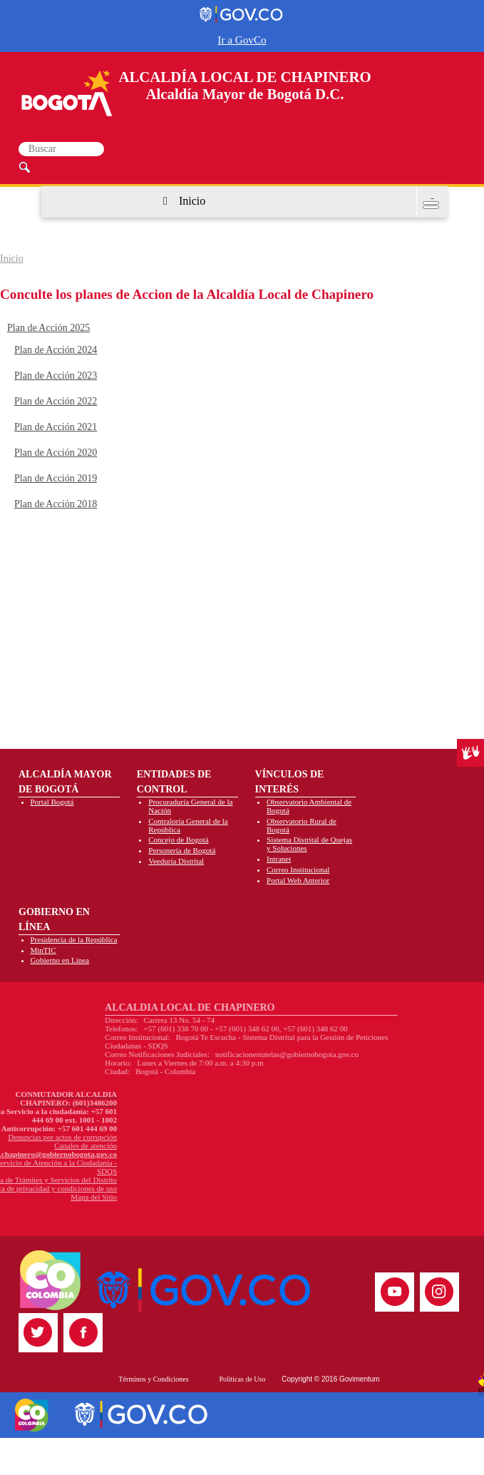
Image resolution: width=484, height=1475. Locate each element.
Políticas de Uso (242, 1379)
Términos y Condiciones (153, 1379)
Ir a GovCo (241, 40)
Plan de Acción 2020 (55, 452)
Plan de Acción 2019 (55, 478)
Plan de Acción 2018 (55, 504)
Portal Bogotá (52, 801)
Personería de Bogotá (181, 850)
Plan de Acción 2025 (48, 327)
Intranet (279, 858)
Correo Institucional (298, 869)
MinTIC (43, 950)
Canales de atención (39, 1145)
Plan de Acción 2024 (55, 349)
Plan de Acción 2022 (55, 401)
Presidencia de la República (74, 939)
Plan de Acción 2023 (55, 375)
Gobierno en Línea (60, 960)
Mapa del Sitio (47, 1197)
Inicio (192, 201)
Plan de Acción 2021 (55, 427)
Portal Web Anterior (298, 880)
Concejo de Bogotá (178, 839)
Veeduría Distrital (176, 861)
